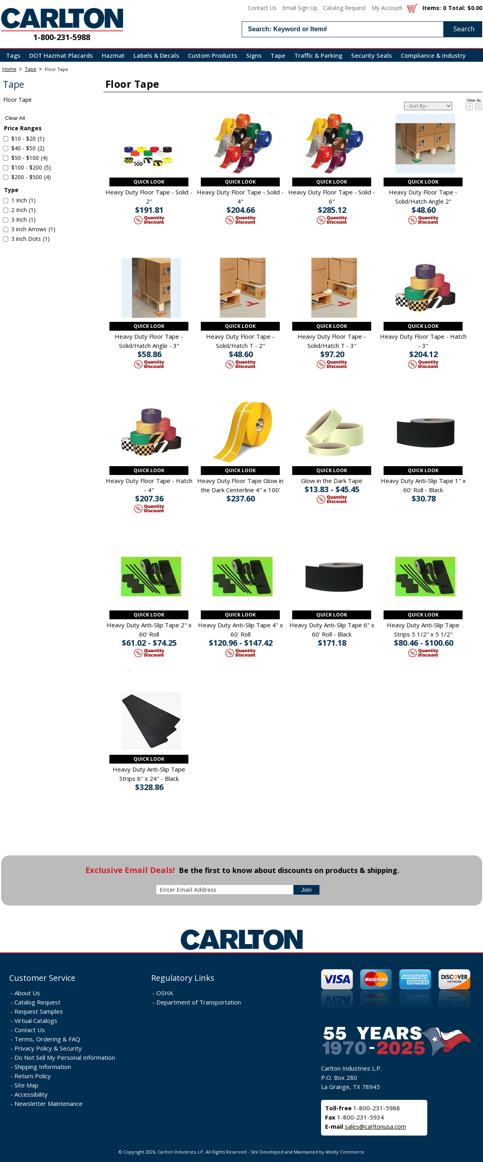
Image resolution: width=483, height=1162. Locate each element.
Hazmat (113, 55)
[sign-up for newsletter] (306, 890)
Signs (254, 55)
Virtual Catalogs (35, 1020)
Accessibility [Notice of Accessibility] (31, 1094)
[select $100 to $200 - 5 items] (5, 167)
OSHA (164, 993)
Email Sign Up (299, 8)
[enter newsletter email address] (226, 889)
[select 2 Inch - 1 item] (5, 210)
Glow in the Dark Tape (331, 481)
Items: (431, 8)
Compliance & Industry (433, 55)
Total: (456, 8)
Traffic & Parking (318, 55)
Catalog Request (344, 8)
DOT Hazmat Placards (61, 55)
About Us (27, 993)
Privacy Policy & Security (48, 1048)
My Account (387, 8)
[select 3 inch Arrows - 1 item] (5, 229)
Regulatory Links (182, 977)
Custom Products (212, 55)
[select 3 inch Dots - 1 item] (5, 239)
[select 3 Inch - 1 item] (5, 219)
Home (9, 69)
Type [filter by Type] (11, 190)
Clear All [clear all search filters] (15, 118)
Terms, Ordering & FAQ (47, 1039)
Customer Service (42, 977)
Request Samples (38, 1011)
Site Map (26, 1085)
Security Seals (371, 55)
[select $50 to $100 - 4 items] (5, 158)
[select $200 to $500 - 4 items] (5, 177)
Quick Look (148, 181)
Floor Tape (56, 69)
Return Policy (32, 1076)
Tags (13, 55)
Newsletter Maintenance (48, 1103)
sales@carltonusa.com (375, 1126)
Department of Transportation (198, 1002)
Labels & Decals (156, 55)
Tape (278, 55)
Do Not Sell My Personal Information (64, 1057)
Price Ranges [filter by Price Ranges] (23, 128)
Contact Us (262, 8)
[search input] (362, 29)
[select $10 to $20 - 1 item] (5, 138)
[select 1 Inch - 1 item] (5, 200)
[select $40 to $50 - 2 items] (5, 148)
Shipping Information (42, 1067)
